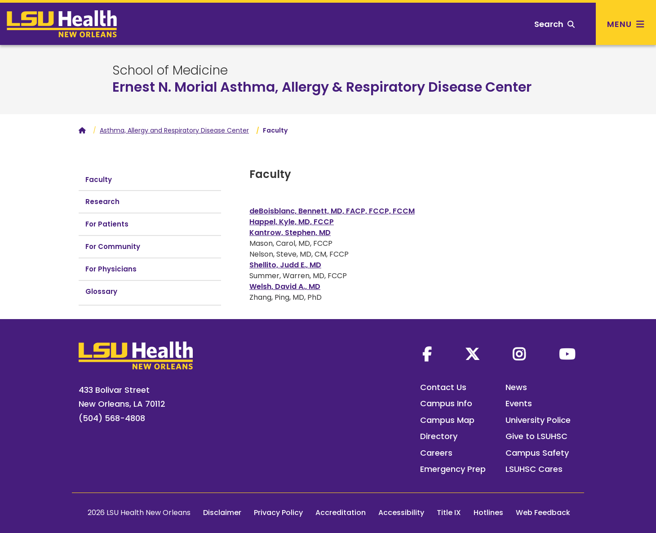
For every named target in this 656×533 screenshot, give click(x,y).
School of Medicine (170, 70)
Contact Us (443, 387)
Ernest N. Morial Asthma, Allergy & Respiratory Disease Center (322, 87)
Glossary (101, 291)
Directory (438, 436)
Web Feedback (543, 512)
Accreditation (340, 512)
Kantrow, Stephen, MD (290, 232)
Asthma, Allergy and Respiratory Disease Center (174, 130)
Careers (436, 452)
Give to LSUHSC (536, 436)
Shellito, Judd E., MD (285, 265)
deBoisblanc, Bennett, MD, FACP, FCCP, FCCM (332, 211)
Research (102, 201)
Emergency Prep (453, 469)
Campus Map (447, 420)
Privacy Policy (278, 512)
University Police (538, 420)
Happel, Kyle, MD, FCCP (291, 222)
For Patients (107, 224)
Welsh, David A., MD (284, 286)
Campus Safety (537, 452)
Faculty (98, 179)
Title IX (449, 512)
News (516, 387)
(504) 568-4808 (112, 418)
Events (518, 403)
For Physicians (111, 269)
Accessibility (401, 512)
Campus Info (446, 403)
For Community (112, 246)
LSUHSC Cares (534, 469)
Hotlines (488, 512)
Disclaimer (222, 512)
